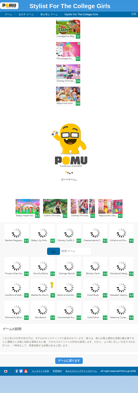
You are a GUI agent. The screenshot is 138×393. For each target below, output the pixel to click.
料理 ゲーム (61, 251)
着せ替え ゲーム (49, 14)
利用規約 (57, 371)
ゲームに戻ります (69, 360)
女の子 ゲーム (26, 14)
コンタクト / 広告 (40, 371)
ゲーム (8, 14)
